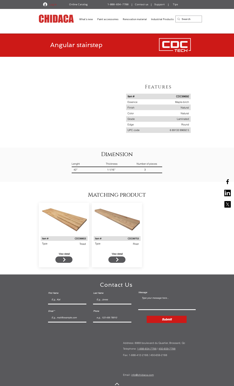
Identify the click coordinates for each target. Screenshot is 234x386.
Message (142, 292)
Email (50, 311)
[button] (83, 106)
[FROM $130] (63, 259)
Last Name (98, 293)
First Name (53, 293)
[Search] (188, 19)
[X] (227, 204)
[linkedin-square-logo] (227, 193)
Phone (96, 311)
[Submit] (167, 319)
